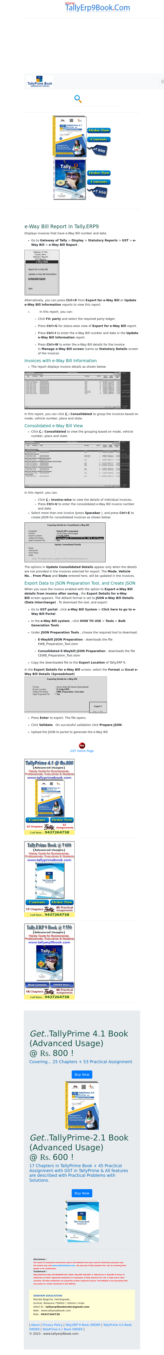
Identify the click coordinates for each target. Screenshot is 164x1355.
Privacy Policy (52, 1325)
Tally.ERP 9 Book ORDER (82, 1325)
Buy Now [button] (82, 1075)
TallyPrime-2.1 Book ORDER (63, 1329)
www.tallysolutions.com (63, 1265)
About (35, 1325)
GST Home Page (82, 751)
